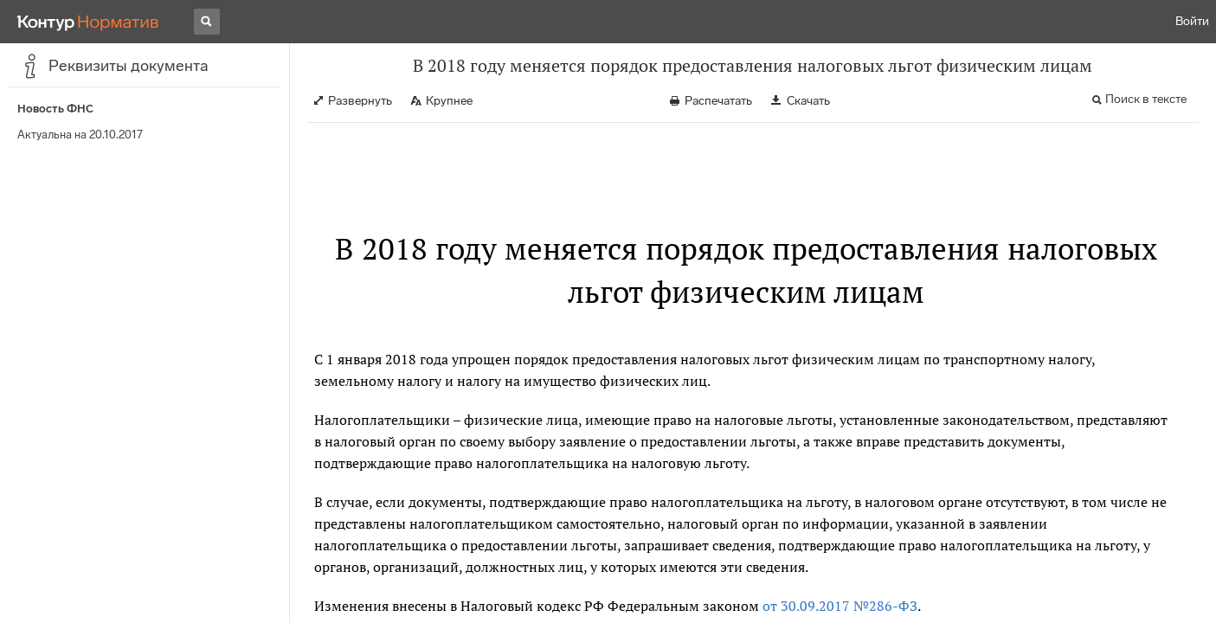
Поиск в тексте (1146, 99)
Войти (1192, 21)
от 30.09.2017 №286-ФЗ (839, 605)
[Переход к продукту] (88, 21)
